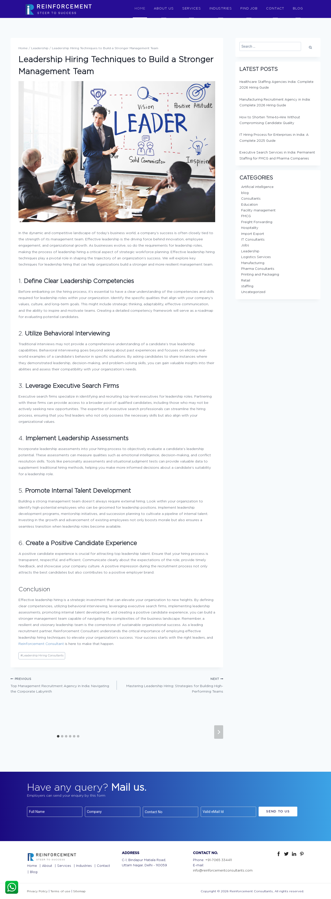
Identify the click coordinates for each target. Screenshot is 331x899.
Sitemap (79, 890)
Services (64, 865)
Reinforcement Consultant (41, 643)
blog (245, 192)
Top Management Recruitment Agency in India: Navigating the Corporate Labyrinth (61, 684)
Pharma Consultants (257, 268)
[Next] (218, 731)
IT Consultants (253, 239)
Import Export (252, 233)
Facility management (258, 210)
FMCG (246, 215)
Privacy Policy (37, 890)
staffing (247, 286)
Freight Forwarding (256, 221)
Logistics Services (256, 256)
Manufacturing (252, 262)
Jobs (245, 245)
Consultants (251, 198)
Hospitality (249, 227)
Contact (103, 865)
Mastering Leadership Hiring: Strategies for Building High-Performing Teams (171, 684)
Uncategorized (253, 292)
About (47, 865)
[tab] (58, 736)
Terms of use (60, 890)
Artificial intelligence (257, 186)
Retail (245, 280)
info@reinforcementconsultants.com (223, 870)
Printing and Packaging (260, 274)
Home (32, 865)
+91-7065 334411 (218, 859)
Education (249, 204)
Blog (33, 871)
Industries (84, 865)
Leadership (250, 251)
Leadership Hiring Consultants (41, 655)
